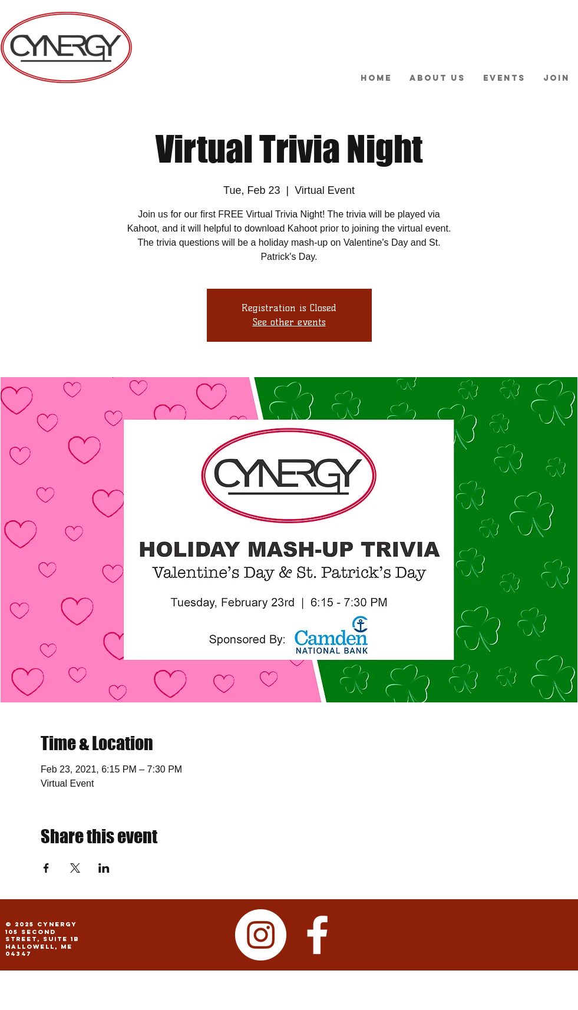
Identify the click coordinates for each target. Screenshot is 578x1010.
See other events (289, 322)
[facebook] (317, 935)
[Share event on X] (75, 868)
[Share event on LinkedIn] (104, 868)
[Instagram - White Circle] (260, 935)
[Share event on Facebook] (46, 868)
